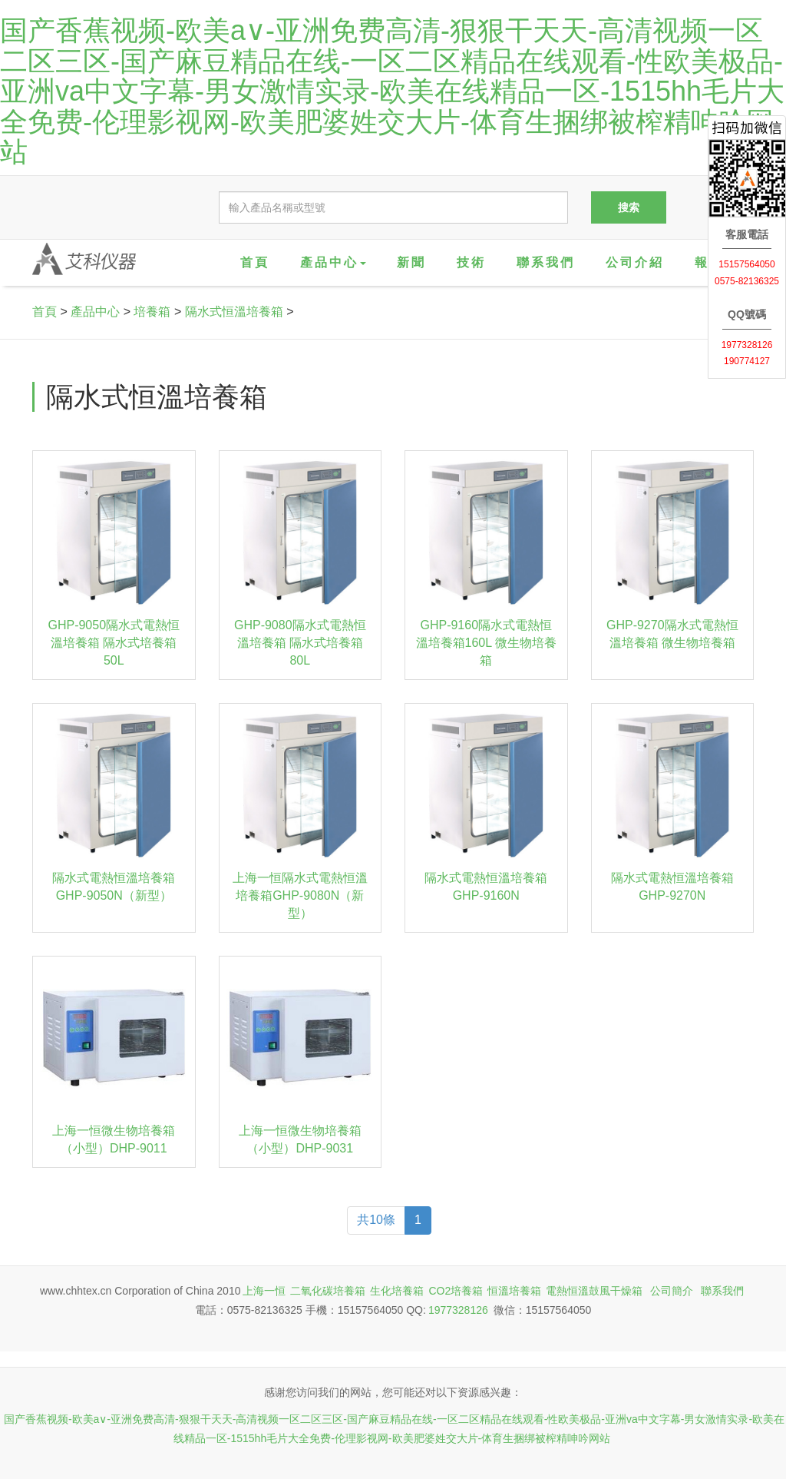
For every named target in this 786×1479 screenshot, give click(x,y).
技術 (471, 262)
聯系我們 (546, 262)
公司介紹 (635, 262)
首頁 (254, 262)
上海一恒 (264, 1291)
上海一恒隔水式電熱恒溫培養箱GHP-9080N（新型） (300, 895)
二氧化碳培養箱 (327, 1291)
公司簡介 (671, 1291)
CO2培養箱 (455, 1291)
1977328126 (458, 1310)
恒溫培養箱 (514, 1291)
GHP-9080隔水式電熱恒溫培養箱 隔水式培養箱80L (300, 642)
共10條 (376, 1219)
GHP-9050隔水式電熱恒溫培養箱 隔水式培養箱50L (114, 642)
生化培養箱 (397, 1291)
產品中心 (95, 311)
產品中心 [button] (333, 262)
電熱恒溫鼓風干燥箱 (594, 1291)
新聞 (411, 262)
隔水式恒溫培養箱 (234, 311)
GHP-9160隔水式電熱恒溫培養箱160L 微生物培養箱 (486, 642)
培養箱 (152, 311)
